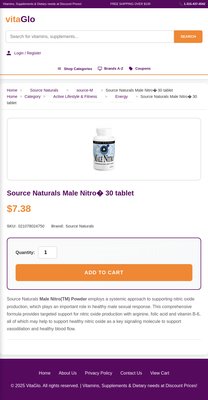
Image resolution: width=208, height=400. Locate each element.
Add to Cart (104, 272)
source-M (84, 90)
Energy (121, 96)
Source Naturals (44, 90)
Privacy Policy (98, 373)
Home (12, 90)
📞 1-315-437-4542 (192, 3)
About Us (68, 373)
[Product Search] (89, 36)
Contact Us (131, 373)
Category (33, 96)
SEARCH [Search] (188, 36)
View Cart (159, 373)
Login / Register (23, 53)
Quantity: (25, 252)
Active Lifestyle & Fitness (75, 96)
